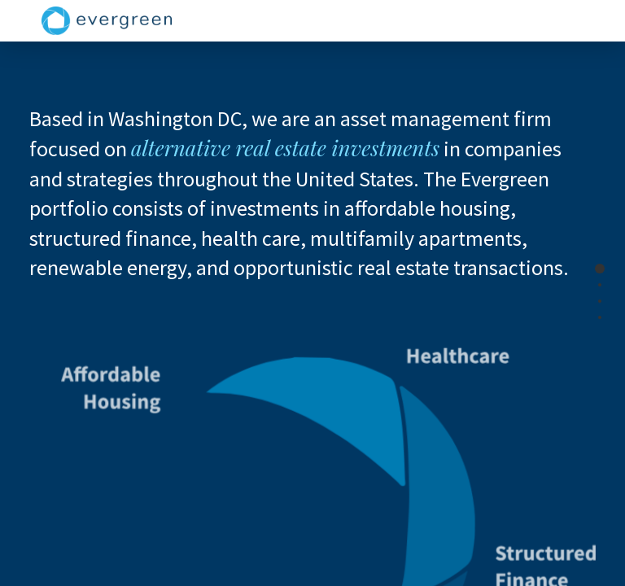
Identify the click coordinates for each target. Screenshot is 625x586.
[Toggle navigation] (579, 21)
